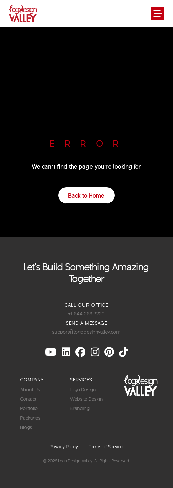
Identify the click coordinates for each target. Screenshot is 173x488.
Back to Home (86, 195)
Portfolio (29, 408)
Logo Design (83, 389)
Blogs (26, 427)
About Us (30, 389)
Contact (28, 399)
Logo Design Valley (75, 460)
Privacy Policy (64, 446)
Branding (80, 408)
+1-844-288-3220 (86, 313)
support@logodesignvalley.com (86, 332)
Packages (30, 418)
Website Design (86, 399)
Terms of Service (106, 446)
